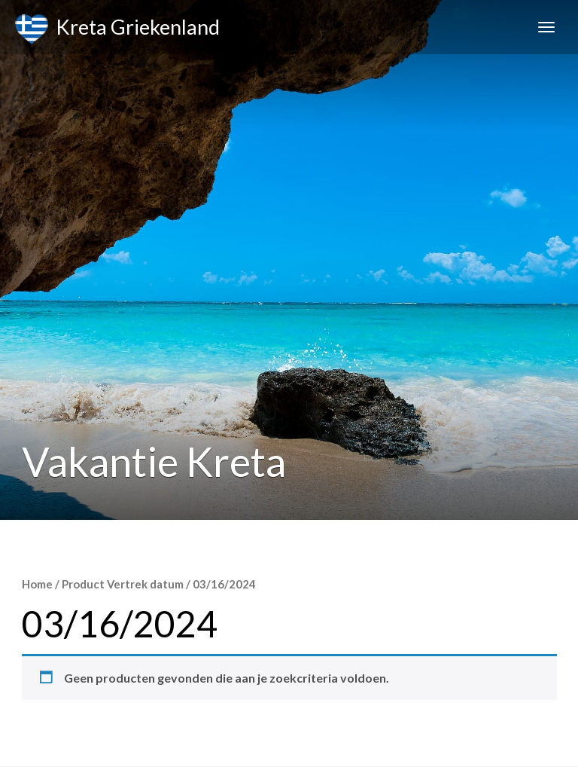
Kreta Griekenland (117, 29)
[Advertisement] (289, 414)
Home (37, 584)
